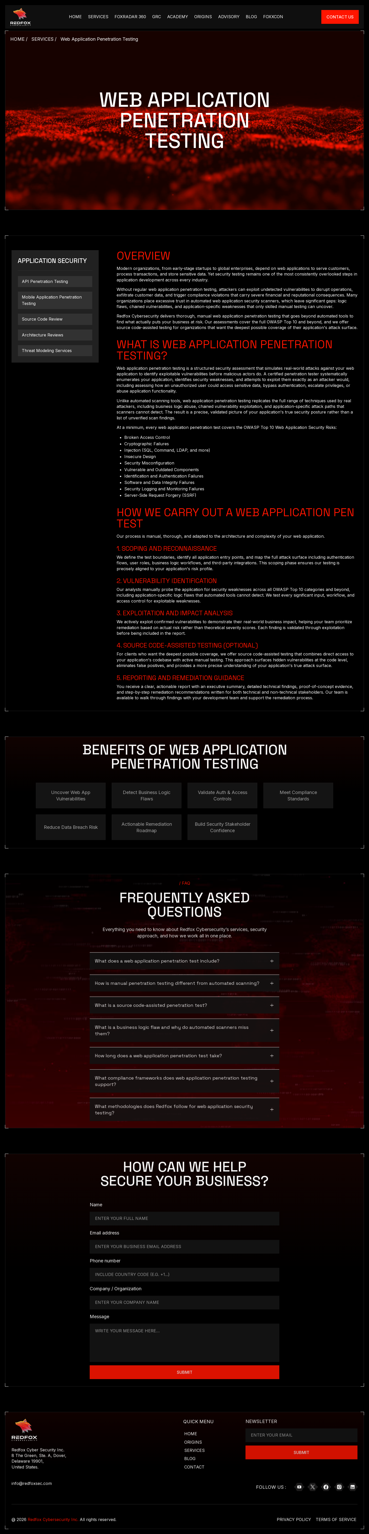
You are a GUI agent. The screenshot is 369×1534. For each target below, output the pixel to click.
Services (98, 16)
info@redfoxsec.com (32, 1480)
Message (99, 1313)
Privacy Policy (294, 1516)
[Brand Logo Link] (20, 17)
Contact (194, 1463)
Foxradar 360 (130, 16)
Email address (104, 1229)
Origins (203, 16)
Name (96, 1201)
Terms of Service (336, 1516)
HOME (75, 16)
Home (190, 1430)
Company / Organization (115, 1285)
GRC (156, 16)
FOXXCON (273, 16)
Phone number (105, 1257)
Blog (251, 16)
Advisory (229, 16)
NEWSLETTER (261, 1415)
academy (177, 16)
